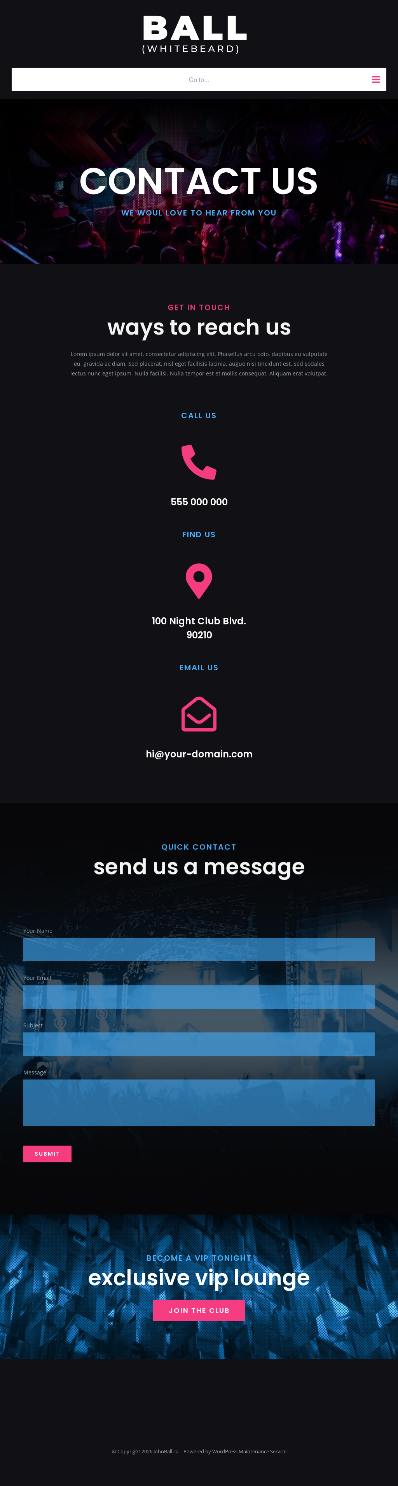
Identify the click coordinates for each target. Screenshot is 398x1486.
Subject (33, 1025)
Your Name (37, 931)
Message (34, 1072)
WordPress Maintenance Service (249, 1451)
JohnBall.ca (166, 1451)
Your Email (37, 978)
